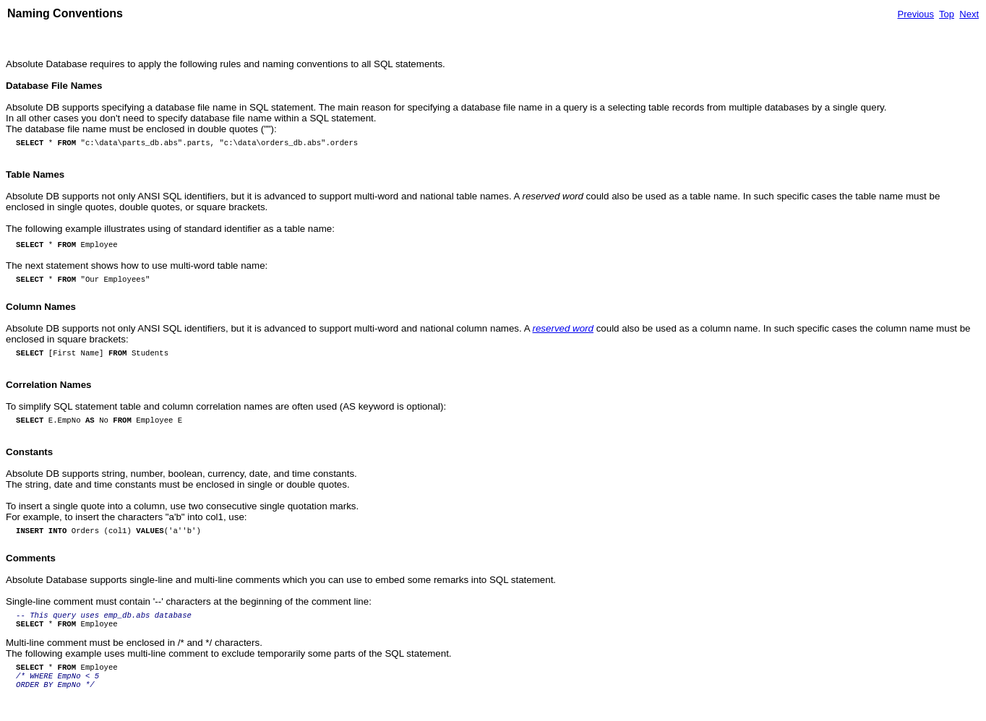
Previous (915, 14)
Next (969, 14)
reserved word (563, 328)
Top (946, 14)
